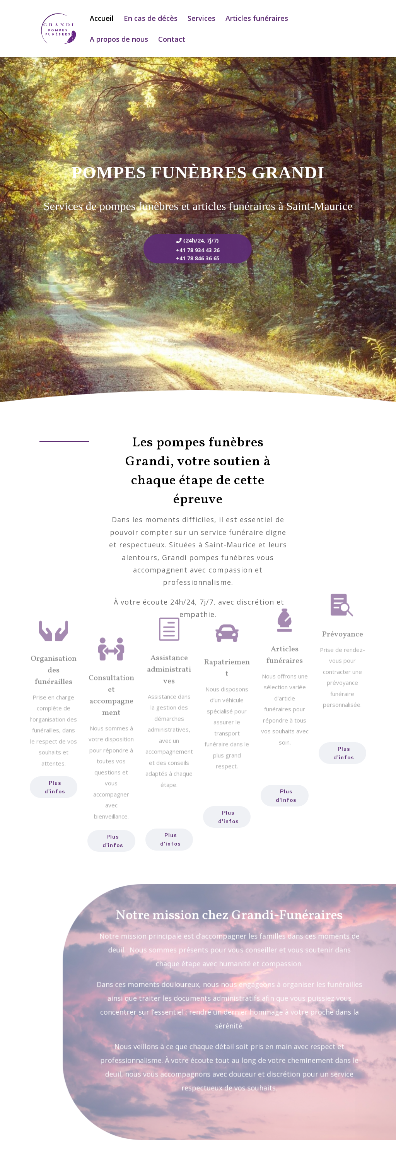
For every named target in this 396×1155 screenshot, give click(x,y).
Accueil (102, 19)
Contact (171, 40)
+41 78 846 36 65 (188, 258)
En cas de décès (151, 19)
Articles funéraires (256, 19)
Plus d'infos (54, 787)
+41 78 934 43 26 (188, 250)
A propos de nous (119, 40)
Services (201, 19)
